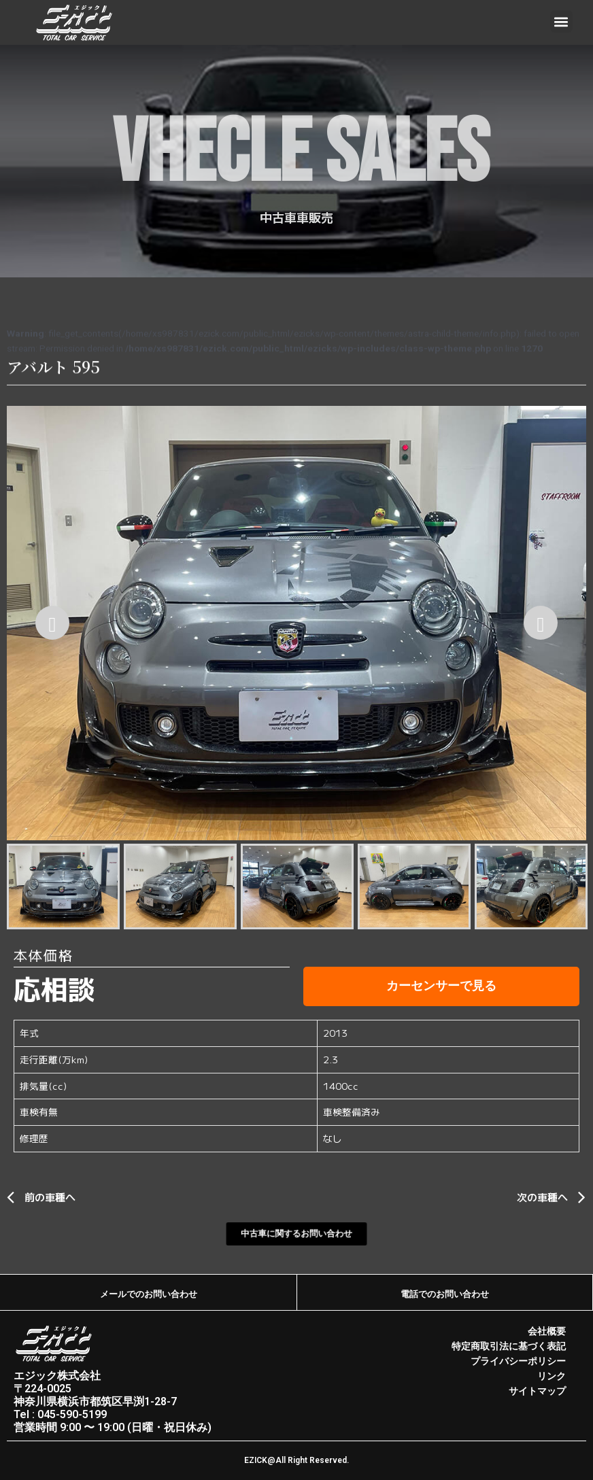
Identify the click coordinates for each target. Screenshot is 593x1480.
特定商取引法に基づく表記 (509, 1346)
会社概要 (547, 1331)
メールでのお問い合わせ (148, 1293)
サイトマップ (537, 1391)
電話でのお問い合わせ (444, 1293)
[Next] (541, 623)
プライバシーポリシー (518, 1361)
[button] (561, 21)
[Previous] (52, 623)
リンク (551, 1376)
